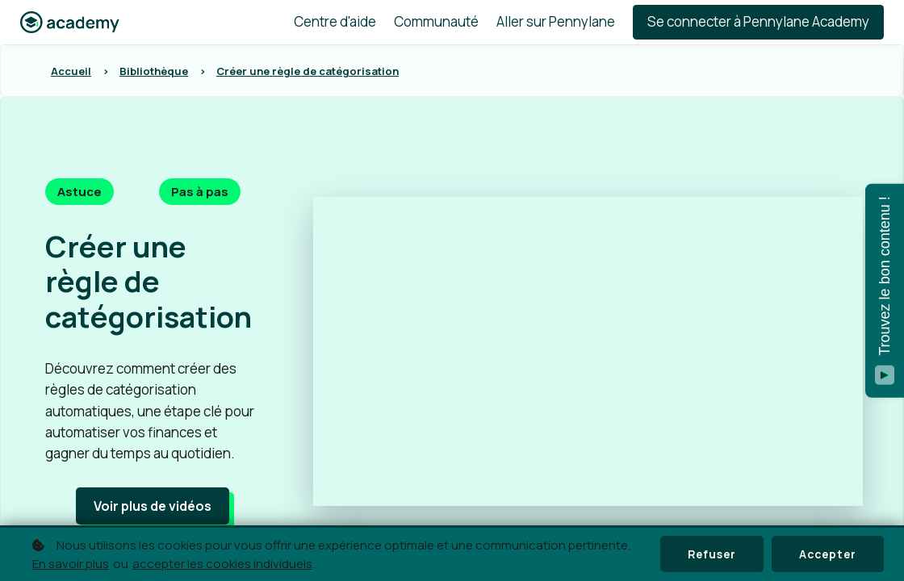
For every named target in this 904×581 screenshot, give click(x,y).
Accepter (826, 554)
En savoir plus (70, 563)
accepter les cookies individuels (222, 563)
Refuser (707, 554)
